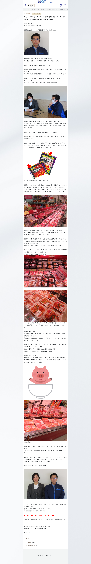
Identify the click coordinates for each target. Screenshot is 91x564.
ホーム (26, 9)
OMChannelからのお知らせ (37, 9)
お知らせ (29, 543)
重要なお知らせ (30, 546)
